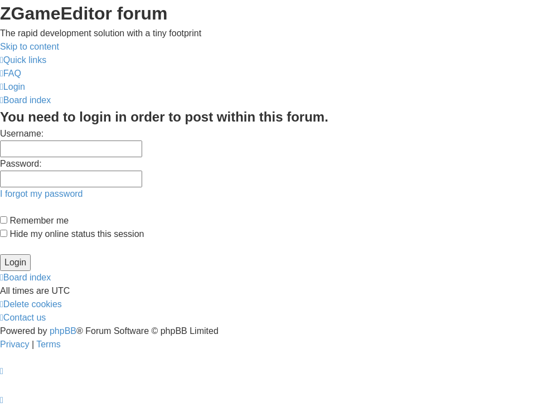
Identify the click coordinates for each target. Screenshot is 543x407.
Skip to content (29, 46)
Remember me (34, 220)
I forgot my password (41, 193)
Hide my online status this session (72, 234)
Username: (21, 133)
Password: (21, 163)
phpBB (63, 331)
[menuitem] (10, 73)
